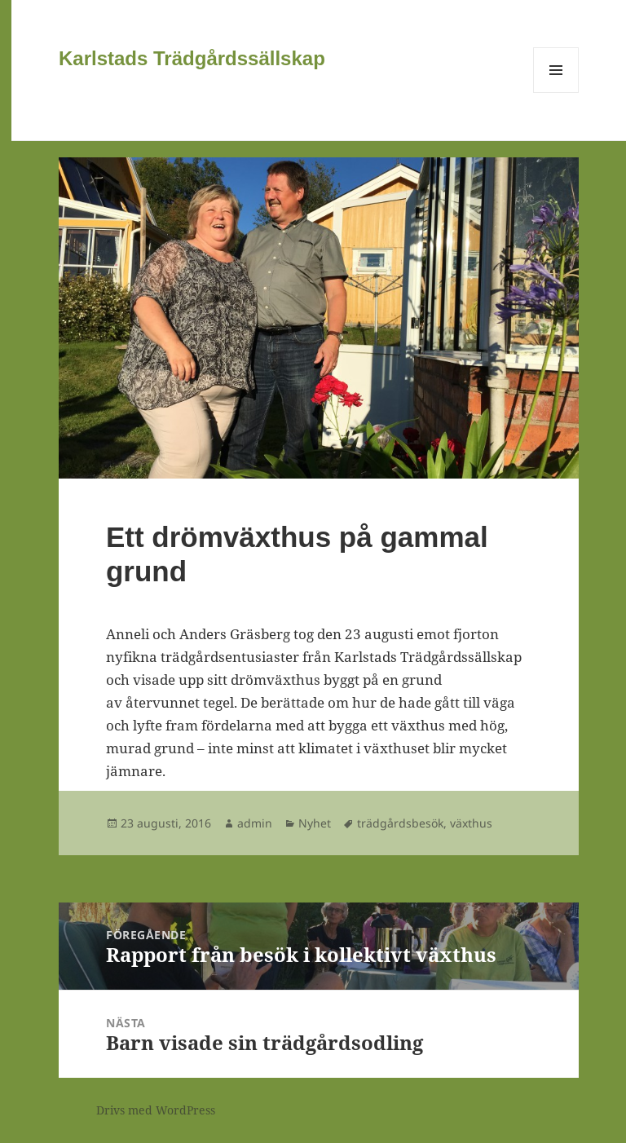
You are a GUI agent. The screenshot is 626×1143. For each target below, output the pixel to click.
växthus (471, 823)
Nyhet (314, 823)
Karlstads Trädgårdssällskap (192, 58)
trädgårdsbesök (400, 823)
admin (254, 823)
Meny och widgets (556, 92)
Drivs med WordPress (155, 1110)
